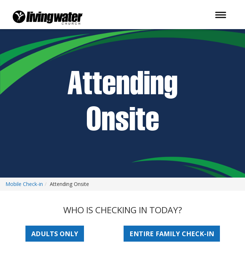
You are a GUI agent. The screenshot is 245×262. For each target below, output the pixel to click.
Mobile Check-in (24, 183)
